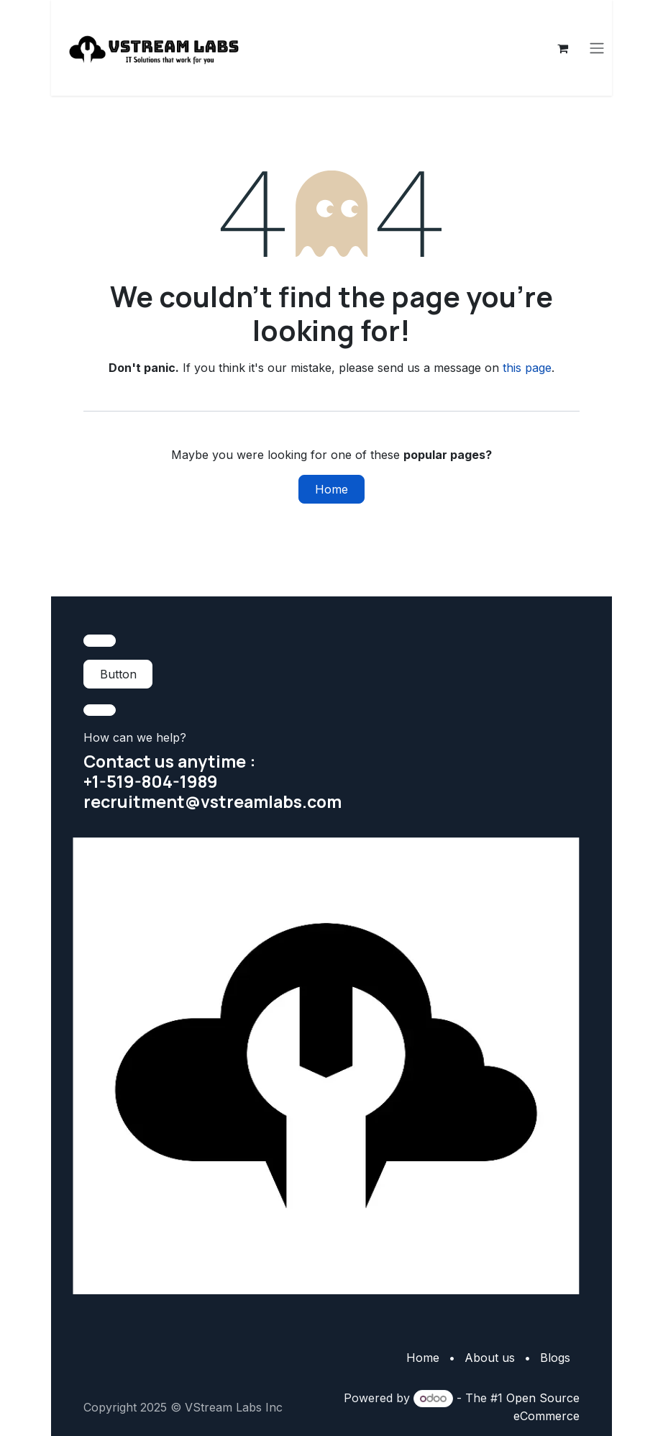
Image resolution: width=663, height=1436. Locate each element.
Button (118, 674)
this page (527, 368)
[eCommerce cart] (563, 48)
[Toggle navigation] (597, 48)
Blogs (555, 1357)
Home (331, 490)
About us (490, 1357)
